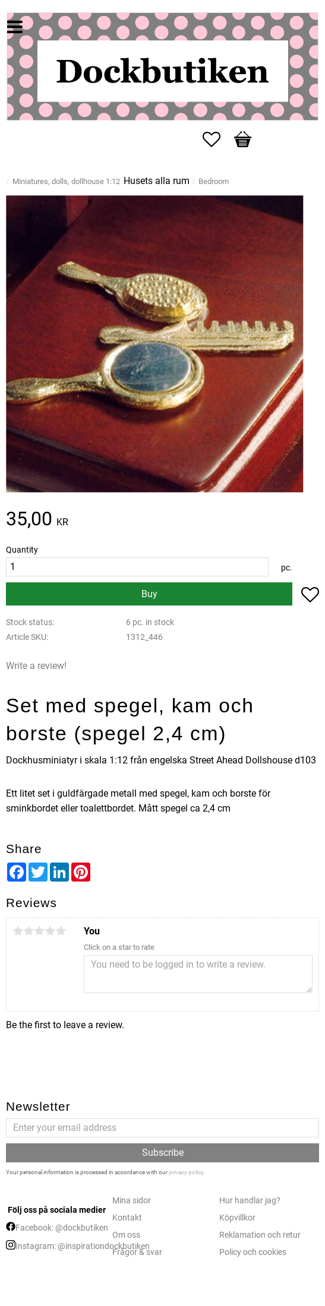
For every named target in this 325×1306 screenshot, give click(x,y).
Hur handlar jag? (249, 1201)
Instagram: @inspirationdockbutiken (82, 1246)
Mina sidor (131, 1201)
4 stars (50, 930)
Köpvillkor (237, 1218)
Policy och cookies (252, 1252)
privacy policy (186, 1172)
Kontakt (127, 1218)
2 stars (28, 930)
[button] (217, 139)
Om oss (126, 1235)
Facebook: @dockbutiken (61, 1228)
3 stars (39, 930)
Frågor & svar (137, 1252)
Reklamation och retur (260, 1235)
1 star (17, 930)
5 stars (60, 930)
